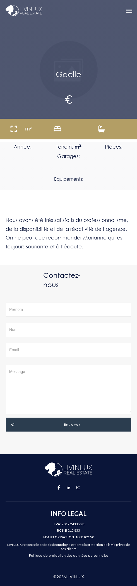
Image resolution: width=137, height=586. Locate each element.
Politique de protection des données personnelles (68, 555)
